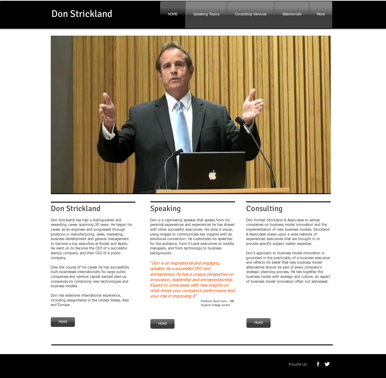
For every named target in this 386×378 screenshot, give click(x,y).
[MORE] (63, 322)
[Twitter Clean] (327, 364)
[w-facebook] (318, 364)
